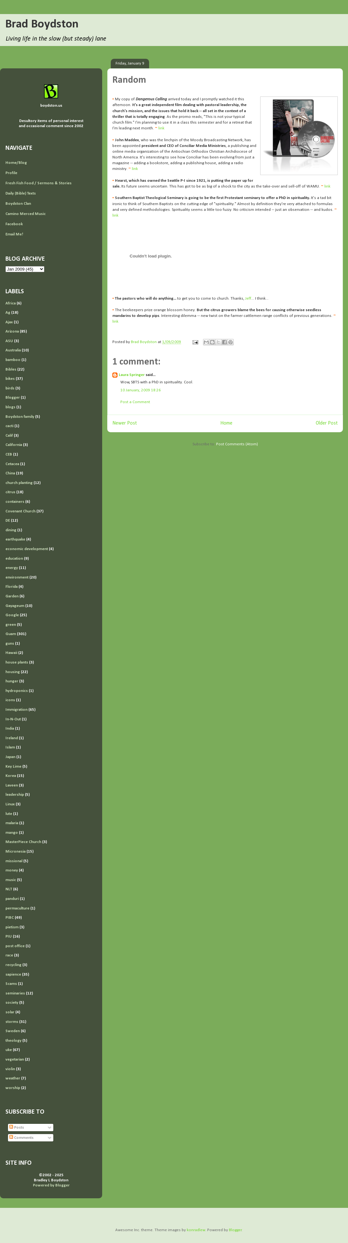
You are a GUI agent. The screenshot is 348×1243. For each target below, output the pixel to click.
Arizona (12, 331)
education (14, 558)
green (10, 625)
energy (11, 568)
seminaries (15, 993)
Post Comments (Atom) (237, 444)
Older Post (327, 423)
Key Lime (13, 766)
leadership (14, 795)
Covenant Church (20, 511)
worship (12, 1088)
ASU (9, 341)
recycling (13, 965)
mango (11, 833)
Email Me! (14, 234)
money (11, 870)
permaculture (17, 908)
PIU (8, 936)
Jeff (248, 298)
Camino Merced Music (25, 214)
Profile (11, 173)
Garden (12, 596)
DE (7, 520)
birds (9, 388)
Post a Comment (135, 402)
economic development (26, 549)
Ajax (9, 322)
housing (12, 672)
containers (14, 502)
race (9, 955)
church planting (19, 483)
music (10, 880)
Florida (11, 587)
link (161, 128)
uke (8, 1050)
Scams (11, 984)
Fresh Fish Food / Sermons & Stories (38, 183)
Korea (10, 776)
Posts (16, 1127)
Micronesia (15, 851)
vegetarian (14, 1059)
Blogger (12, 397)
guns (9, 643)
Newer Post (124, 423)
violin (10, 1069)
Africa (10, 303)
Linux (10, 804)
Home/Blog (16, 163)
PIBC (9, 918)
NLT (8, 889)
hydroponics (16, 691)
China (10, 473)
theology (13, 1041)
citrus (10, 492)
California (13, 445)
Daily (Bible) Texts (20, 193)
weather (12, 1078)
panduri (12, 899)
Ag (7, 313)
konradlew (196, 1230)
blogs (10, 407)
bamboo (12, 360)
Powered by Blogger (51, 1185)
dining (10, 530)
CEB (8, 454)
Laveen (11, 785)
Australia (13, 350)
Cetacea (12, 464)
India (9, 728)
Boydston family (19, 417)
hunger (11, 681)
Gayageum (14, 606)
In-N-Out (13, 719)
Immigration (16, 710)
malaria (11, 823)
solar (9, 1012)
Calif (9, 436)
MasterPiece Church (23, 842)
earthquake (15, 539)
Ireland (11, 738)
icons (10, 700)
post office (15, 946)
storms (11, 1022)
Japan (10, 757)
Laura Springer (132, 375)
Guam (10, 634)
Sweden (12, 1031)
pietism (12, 927)
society (11, 1003)
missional (13, 861)
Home (226, 423)
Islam (10, 747)
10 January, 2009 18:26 (140, 390)
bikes (10, 379)
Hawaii (11, 653)
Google (12, 615)
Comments (21, 1138)
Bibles (10, 369)
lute (8, 814)
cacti (9, 426)
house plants (16, 662)
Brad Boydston (42, 24)
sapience (13, 974)
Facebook (14, 224)
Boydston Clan (18, 204)
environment (16, 577)
